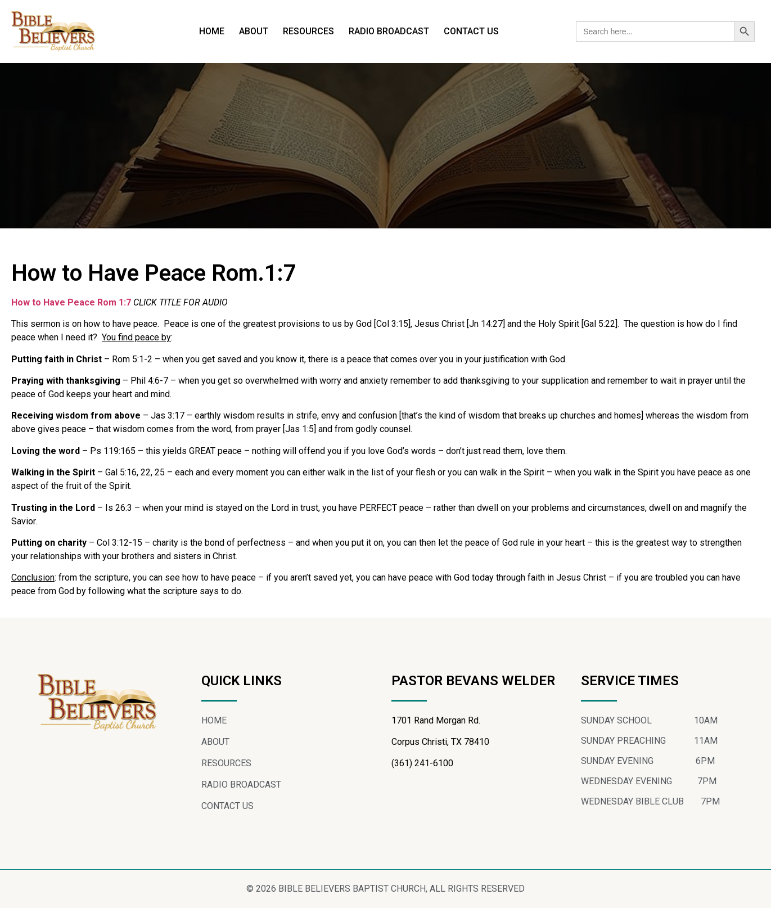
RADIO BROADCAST (389, 31)
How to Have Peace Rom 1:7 (71, 302)
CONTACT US (471, 31)
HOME (211, 31)
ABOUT (253, 31)
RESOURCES (308, 31)
